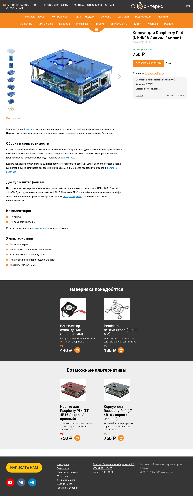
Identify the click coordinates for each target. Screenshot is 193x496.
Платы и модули (84, 10)
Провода (64, 17)
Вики (85, 12)
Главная (10, 31)
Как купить (63, 464)
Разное (168, 17)
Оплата (159, 12)
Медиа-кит (63, 476)
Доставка (127, 12)
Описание (13, 125)
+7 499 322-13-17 (148, 3)
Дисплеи (123, 10)
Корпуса (153, 17)
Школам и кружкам (105, 12)
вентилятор (38, 235)
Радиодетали (143, 10)
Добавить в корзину (148, 70)
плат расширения (72, 203)
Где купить (63, 468)
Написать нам (63, 15)
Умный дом (46, 17)
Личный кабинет (66, 480)
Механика (82, 17)
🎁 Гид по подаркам (66, 12)
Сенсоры (106, 10)
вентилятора (67, 165)
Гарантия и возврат (67, 487)
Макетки (163, 10)
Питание (99, 17)
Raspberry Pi (30, 136)
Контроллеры (60, 10)
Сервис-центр (64, 484)
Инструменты (119, 17)
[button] (96, 23)
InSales (144, 468)
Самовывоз (144, 12)
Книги (137, 17)
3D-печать (26, 17)
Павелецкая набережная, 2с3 (113, 464)
